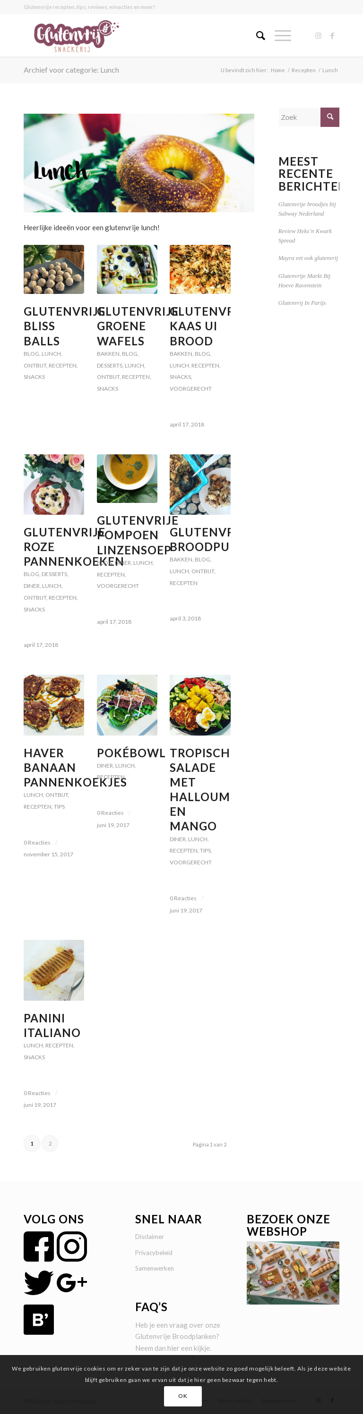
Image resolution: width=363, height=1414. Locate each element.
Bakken (108, 353)
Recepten (63, 365)
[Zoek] (256, 35)
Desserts (109, 365)
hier (173, 1348)
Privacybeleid (154, 1252)
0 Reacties (37, 842)
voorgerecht (191, 388)
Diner (32, 585)
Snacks (34, 376)
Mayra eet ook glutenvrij (308, 258)
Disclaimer (149, 1236)
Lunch (51, 353)
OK (182, 1395)
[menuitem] (256, 35)
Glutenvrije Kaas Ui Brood (210, 325)
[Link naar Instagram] (318, 35)
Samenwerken (154, 1268)
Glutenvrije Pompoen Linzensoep (138, 534)
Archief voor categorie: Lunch (71, 69)
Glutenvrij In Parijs (302, 303)
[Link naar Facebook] (332, 35)
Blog (31, 353)
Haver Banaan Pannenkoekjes (75, 767)
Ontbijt (35, 365)
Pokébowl (131, 753)
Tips (59, 806)
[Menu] (278, 35)
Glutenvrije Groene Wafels (138, 325)
